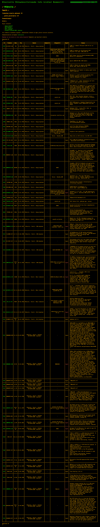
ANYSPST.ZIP (10, 408)
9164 (4, 416)
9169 (4, 437)
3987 (4, 103)
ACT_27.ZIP (9, 301)
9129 (4, 250)
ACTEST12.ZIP (9, 277)
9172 (4, 471)
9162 (4, 396)
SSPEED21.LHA (9, 192)
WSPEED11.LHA (9, 219)
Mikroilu (9, 7)
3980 (4, 60)
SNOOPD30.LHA (9, 167)
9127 (4, 241)
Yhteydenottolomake (26, 2)
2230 (4, 167)
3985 (4, 89)
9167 (4, 428)
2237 (4, 205)
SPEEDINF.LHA (9, 177)
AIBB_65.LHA (10, 56)
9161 (4, 388)
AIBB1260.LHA (9, 51)
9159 (4, 380)
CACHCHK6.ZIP (9, 250)
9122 (4, 226)
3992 (4, 131)
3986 (4, 97)
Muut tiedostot (9, 28)
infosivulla (21, 34)
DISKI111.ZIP (9, 312)
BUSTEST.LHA (10, 76)
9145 (4, 312)
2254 (4, 219)
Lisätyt (48, 2)
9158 (4, 364)
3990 (4, 121)
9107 (4, 81)
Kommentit (58, 2)
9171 (4, 466)
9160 (4, 384)
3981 (4, 65)
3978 (4, 46)
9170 (4, 460)
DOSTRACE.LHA (9, 89)
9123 (4, 234)
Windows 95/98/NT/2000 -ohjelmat (13, 30)
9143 (4, 290)
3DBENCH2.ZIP (9, 226)
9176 (4, 518)
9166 (4, 422)
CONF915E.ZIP (9, 262)
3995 (4, 155)
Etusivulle (8, 2)
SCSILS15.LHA (9, 135)
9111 (4, 108)
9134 (4, 262)
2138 (4, 56)
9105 (4, 70)
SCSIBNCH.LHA (9, 131)
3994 (4, 145)
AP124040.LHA (9, 60)
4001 (4, 201)
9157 (4, 335)
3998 (4, 187)
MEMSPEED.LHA (9, 115)
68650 (4, 192)
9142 (4, 301)
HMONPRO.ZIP (10, 489)
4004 (4, 212)
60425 (4, 277)
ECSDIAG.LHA (10, 103)
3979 (4, 51)
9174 (4, 489)
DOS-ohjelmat (8, 27)
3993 (4, 135)
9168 (4, 450)
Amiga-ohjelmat (9, 26)
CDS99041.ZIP (9, 428)
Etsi (96, 2)
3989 (4, 115)
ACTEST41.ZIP (9, 290)
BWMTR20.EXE (10, 422)
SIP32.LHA (9, 145)
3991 (4, 126)
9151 (4, 319)
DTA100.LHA (9, 97)
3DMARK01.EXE (9, 364)
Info (40, 2)
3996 (4, 177)
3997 (4, 182)
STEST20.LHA (10, 201)
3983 (4, 76)
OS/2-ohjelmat (8, 29)
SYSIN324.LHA (9, 205)
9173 (4, 477)
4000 (4, 197)
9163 (4, 408)
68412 (4, 140)
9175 (4, 505)
